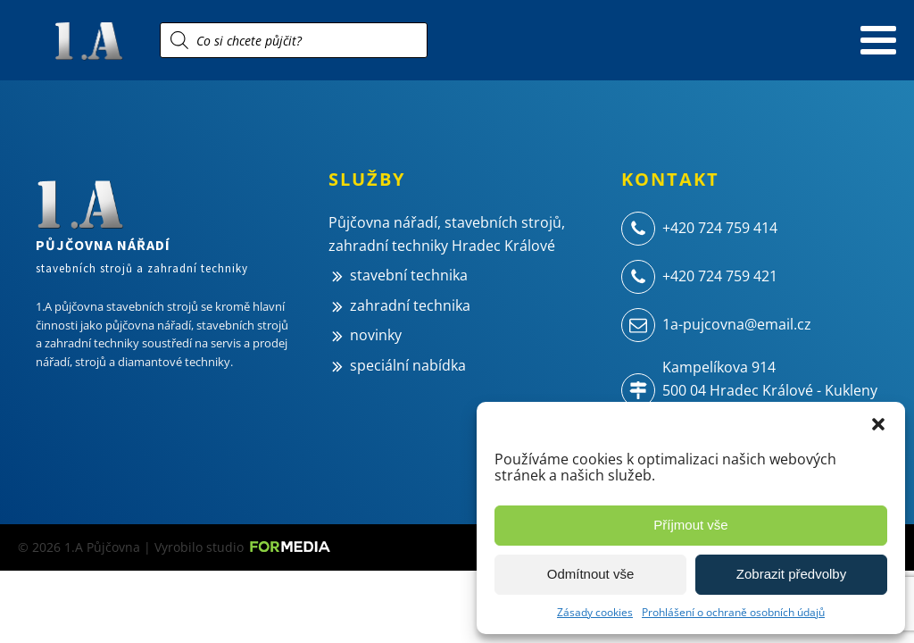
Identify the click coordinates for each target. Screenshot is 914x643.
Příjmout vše (690, 524)
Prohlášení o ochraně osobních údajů (733, 612)
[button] (878, 424)
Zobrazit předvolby (791, 573)
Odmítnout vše (591, 573)
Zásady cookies (595, 612)
